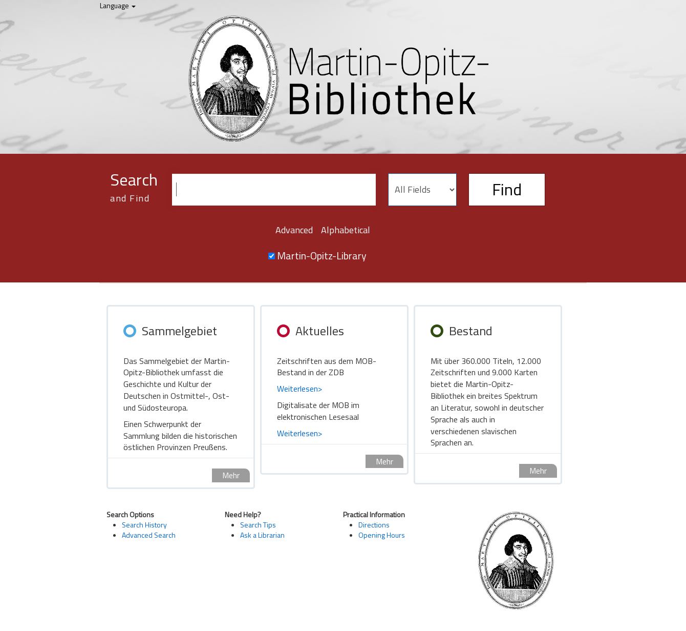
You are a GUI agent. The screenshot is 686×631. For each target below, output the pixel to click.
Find (507, 189)
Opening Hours (381, 535)
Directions (374, 524)
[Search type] (422, 189)
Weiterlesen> (299, 388)
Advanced (294, 230)
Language (118, 5)
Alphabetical (345, 230)
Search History (144, 524)
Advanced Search (149, 535)
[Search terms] (274, 189)
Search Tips (258, 524)
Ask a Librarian (262, 535)
